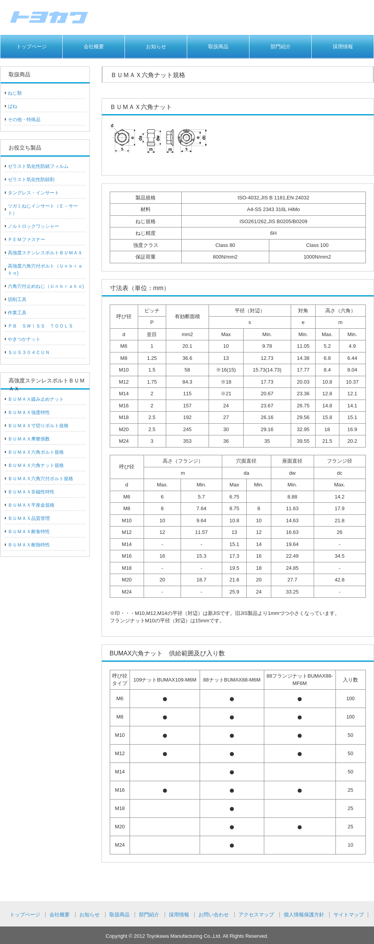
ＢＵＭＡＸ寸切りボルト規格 (38, 425)
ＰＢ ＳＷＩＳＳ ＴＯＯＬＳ (40, 326)
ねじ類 (15, 93)
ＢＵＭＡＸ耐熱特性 (29, 545)
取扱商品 (218, 46)
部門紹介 (280, 46)
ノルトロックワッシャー (33, 226)
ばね (12, 106)
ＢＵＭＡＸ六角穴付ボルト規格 (40, 478)
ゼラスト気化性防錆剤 (31, 179)
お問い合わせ (213, 915)
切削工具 (17, 299)
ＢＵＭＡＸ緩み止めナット (36, 399)
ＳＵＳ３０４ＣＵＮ (29, 352)
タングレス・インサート (33, 192)
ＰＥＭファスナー (26, 239)
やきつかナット (24, 339)
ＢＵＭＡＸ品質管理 (29, 518)
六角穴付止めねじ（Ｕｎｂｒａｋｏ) (46, 286)
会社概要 (94, 46)
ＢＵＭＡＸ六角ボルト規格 (36, 452)
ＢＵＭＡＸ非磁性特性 (31, 492)
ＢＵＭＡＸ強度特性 (29, 412)
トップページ (31, 46)
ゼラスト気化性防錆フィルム (38, 166)
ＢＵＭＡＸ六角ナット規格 (36, 465)
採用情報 (343, 46)
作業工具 (17, 312)
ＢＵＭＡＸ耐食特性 (29, 531)
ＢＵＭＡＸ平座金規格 (31, 505)
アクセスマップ (256, 915)
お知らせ (156, 46)
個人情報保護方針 (304, 915)
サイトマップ (349, 915)
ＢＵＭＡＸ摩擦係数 (29, 439)
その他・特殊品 (24, 119)
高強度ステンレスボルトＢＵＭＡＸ (45, 252)
